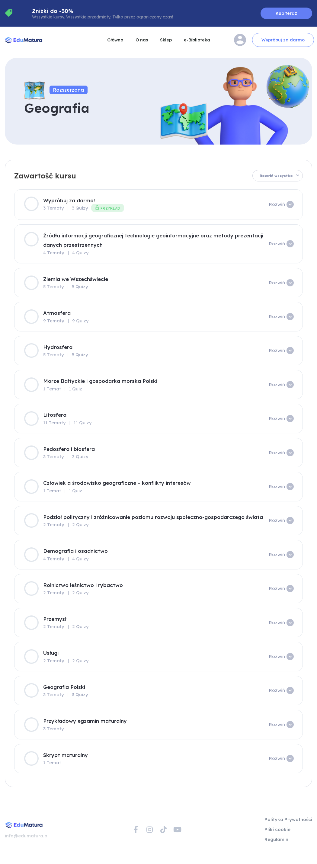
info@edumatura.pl (27, 836)
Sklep (166, 40)
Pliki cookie (277, 829)
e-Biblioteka (197, 40)
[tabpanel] (158, 428)
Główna (115, 40)
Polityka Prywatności (288, 819)
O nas (142, 40)
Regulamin (276, 839)
